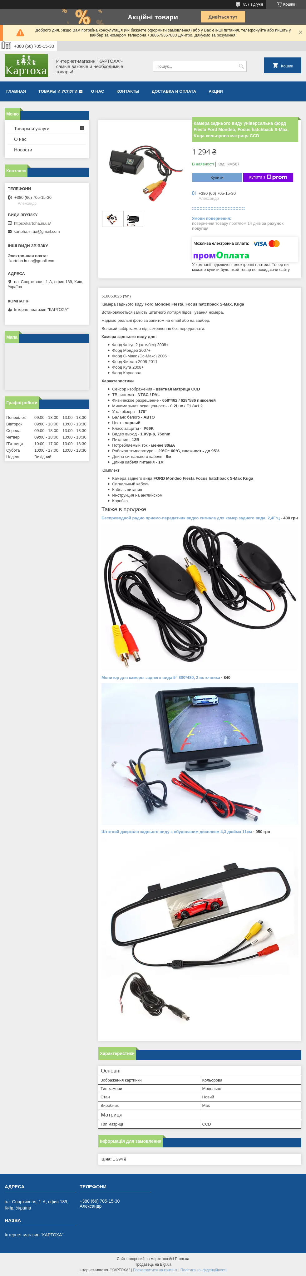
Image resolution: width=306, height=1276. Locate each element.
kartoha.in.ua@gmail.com (37, 231)
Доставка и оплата (174, 91)
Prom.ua (182, 1259)
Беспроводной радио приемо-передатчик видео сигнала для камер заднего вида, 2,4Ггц (190, 518)
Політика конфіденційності (203, 1270)
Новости (23, 149)
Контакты (127, 91)
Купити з (268, 177)
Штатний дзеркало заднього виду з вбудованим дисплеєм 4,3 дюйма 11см (176, 831)
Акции (216, 91)
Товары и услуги (57, 91)
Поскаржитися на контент (155, 1270)
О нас (97, 91)
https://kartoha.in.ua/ (32, 223)
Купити (217, 177)
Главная (16, 91)
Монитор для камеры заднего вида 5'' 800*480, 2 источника (160, 677)
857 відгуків (253, 4)
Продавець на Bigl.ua (153, 1264)
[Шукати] (241, 66)
